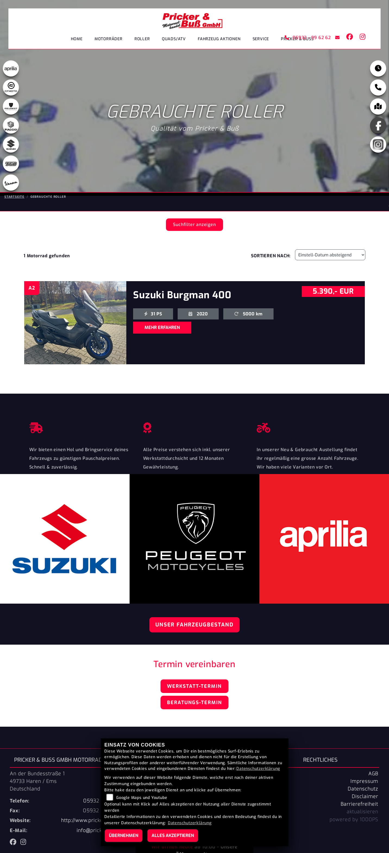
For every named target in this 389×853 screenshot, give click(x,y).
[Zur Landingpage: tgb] (11, 164)
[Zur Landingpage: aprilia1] (11, 69)
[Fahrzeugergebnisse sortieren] (330, 254)
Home (77, 39)
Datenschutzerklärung (258, 768)
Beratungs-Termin (194, 702)
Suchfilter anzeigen (194, 224)
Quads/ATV (174, 39)
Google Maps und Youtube (141, 797)
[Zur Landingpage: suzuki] (11, 145)
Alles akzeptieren (173, 835)
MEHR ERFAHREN (162, 327)
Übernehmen (123, 835)
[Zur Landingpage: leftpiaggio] (11, 126)
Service (261, 39)
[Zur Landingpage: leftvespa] (11, 183)
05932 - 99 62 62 (307, 38)
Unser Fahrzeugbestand (194, 624)
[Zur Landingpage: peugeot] (11, 107)
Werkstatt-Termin (194, 686)
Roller (142, 39)
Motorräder (109, 39)
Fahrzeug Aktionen (219, 39)
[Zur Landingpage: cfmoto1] (11, 88)
